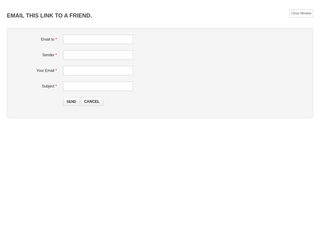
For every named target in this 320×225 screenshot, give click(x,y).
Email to (49, 39)
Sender (49, 55)
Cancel (92, 101)
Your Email (46, 70)
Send (71, 101)
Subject (49, 86)
